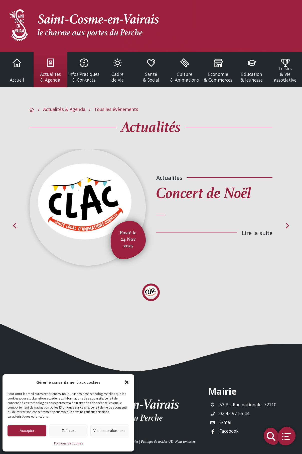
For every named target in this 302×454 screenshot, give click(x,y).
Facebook (229, 431)
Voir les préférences (109, 430)
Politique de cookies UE (157, 441)
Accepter (27, 430)
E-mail (226, 422)
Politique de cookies (68, 443)
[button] (126, 382)
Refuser (68, 430)
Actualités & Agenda (64, 109)
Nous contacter (185, 441)
